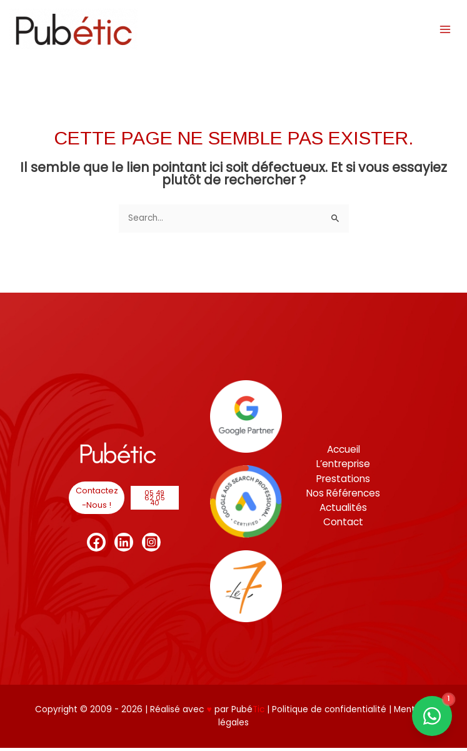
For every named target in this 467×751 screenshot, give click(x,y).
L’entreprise (343, 466)
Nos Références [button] (343, 496)
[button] (96, 501)
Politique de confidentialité (330, 712)
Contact (343, 525)
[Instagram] (151, 545)
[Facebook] (96, 545)
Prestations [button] (343, 481)
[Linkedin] (123, 545)
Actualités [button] (343, 510)
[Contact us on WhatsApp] (432, 716)
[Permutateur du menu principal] (442, 29)
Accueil (343, 452)
